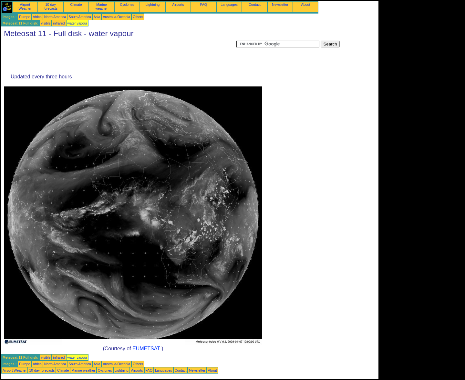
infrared (59, 23)
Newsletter (280, 4)
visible (46, 23)
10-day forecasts (50, 6)
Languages (229, 4)
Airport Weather (24, 6)
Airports (178, 4)
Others (138, 17)
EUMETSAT (146, 348)
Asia (97, 17)
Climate (76, 4)
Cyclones (127, 4)
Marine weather (102, 6)
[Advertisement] (118, 55)
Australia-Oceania (116, 17)
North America (55, 17)
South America (79, 17)
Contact (255, 4)
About (305, 4)
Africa (37, 17)
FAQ (203, 4)
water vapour (77, 23)
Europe (24, 17)
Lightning (153, 4)
